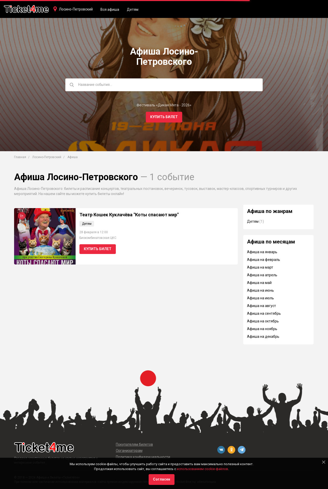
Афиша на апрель (262, 275)
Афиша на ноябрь (262, 329)
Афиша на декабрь (263, 336)
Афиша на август (261, 306)
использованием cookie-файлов (202, 469)
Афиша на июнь (260, 290)
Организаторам (129, 451)
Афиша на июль (260, 298)
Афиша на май (259, 283)
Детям (132, 9)
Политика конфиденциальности (143, 457)
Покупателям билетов (134, 444)
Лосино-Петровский (76, 9)
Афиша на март (260, 267)
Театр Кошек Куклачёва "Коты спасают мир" (129, 214)
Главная (20, 157)
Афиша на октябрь (263, 321)
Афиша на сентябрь (264, 313)
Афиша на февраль (263, 260)
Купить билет (164, 117)
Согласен (161, 479)
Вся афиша (109, 9)
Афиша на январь (262, 252)
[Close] (323, 462)
